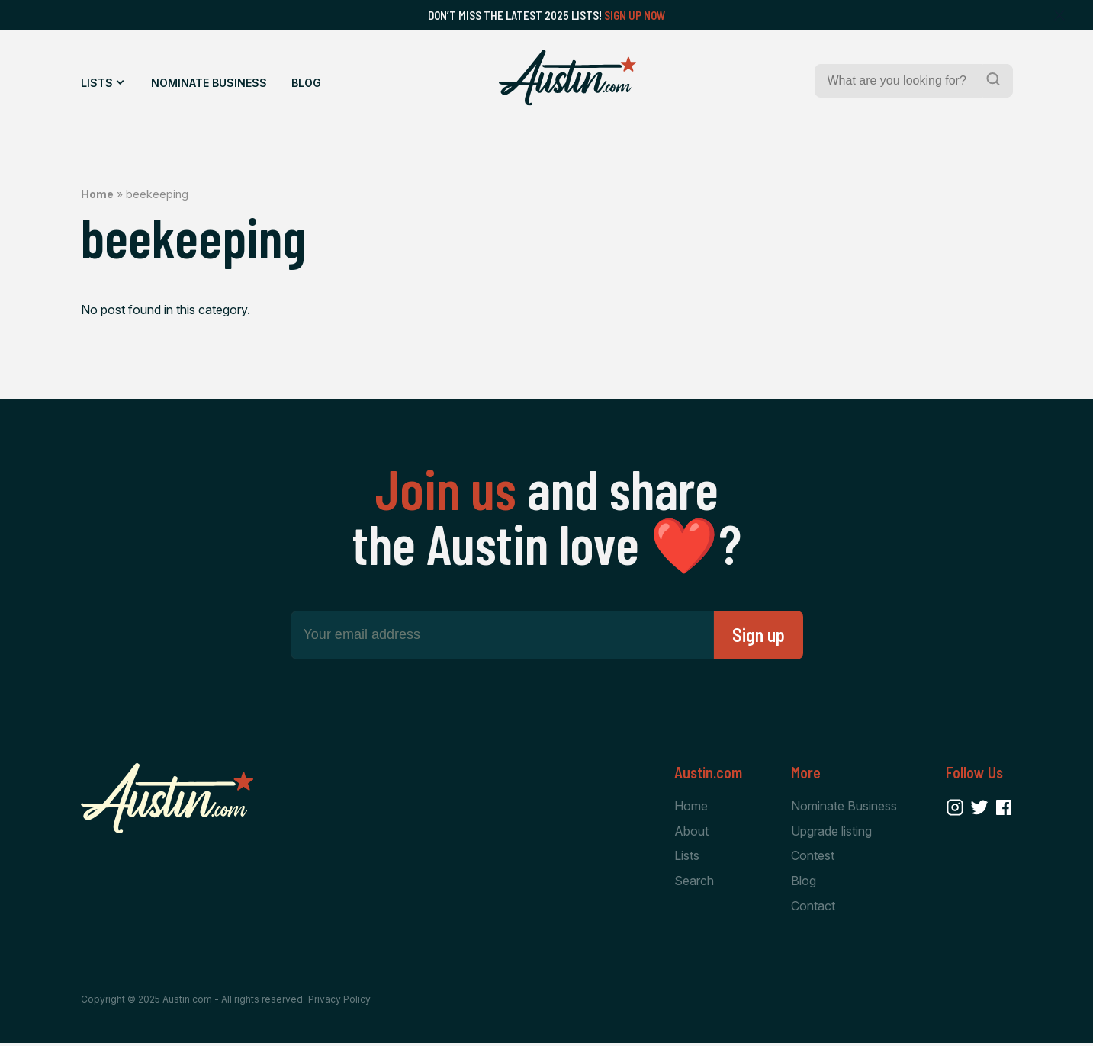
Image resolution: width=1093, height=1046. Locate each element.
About (691, 831)
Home (97, 194)
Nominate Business (209, 82)
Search (694, 882)
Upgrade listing (831, 831)
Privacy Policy (339, 1002)
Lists (97, 82)
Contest (812, 857)
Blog (306, 82)
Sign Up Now (635, 15)
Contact (813, 908)
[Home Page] (567, 78)
